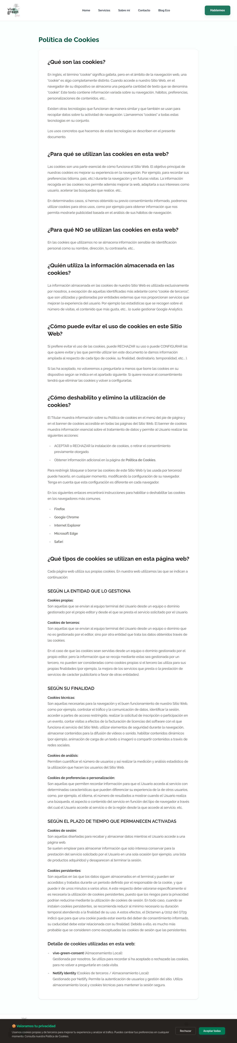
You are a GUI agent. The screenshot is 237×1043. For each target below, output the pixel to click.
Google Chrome (66, 517)
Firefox (59, 509)
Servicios (104, 10)
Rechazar (185, 1030)
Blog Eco (164, 10)
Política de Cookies (140, 460)
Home (86, 10)
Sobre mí (124, 10)
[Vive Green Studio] (19, 10)
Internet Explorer (67, 525)
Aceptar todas (212, 1030)
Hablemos (217, 10)
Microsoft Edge (66, 533)
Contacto (144, 10)
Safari (58, 542)
